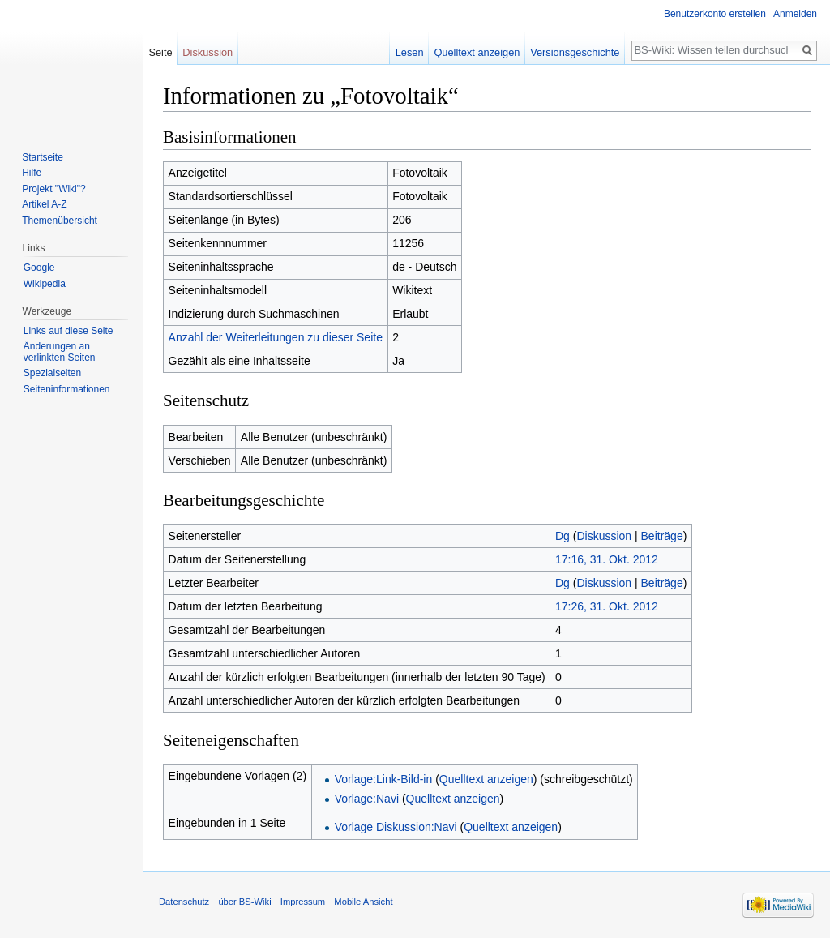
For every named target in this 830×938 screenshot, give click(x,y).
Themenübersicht (59, 220)
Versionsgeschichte (574, 52)
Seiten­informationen (67, 389)
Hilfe (31, 172)
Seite (160, 52)
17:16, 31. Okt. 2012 (606, 559)
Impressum (302, 901)
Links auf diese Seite (68, 330)
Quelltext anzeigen (486, 779)
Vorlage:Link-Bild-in (384, 779)
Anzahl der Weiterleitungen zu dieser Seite (276, 337)
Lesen (410, 52)
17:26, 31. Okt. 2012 (606, 606)
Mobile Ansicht (363, 901)
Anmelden (795, 13)
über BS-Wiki (244, 901)
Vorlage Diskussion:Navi (396, 826)
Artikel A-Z (44, 204)
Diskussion (603, 535)
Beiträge (662, 535)
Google (39, 267)
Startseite (42, 157)
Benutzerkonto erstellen (715, 13)
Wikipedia (45, 283)
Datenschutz (184, 901)
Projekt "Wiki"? (54, 189)
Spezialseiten (52, 373)
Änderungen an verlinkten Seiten (60, 352)
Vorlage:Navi (367, 798)
